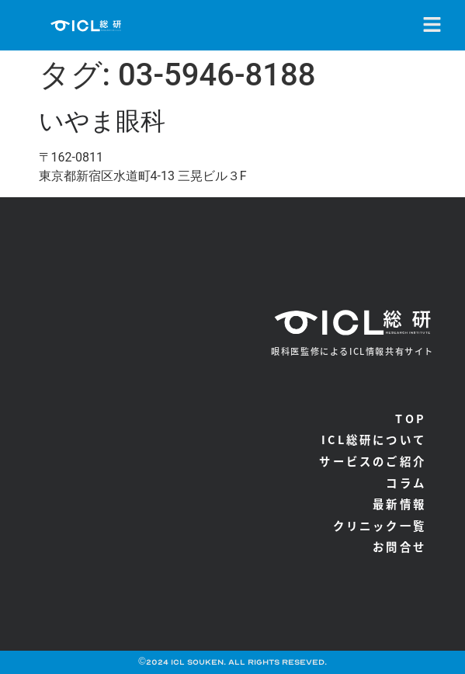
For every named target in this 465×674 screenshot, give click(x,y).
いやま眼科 (102, 121)
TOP (410, 418)
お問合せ (399, 546)
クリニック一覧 (379, 525)
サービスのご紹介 (372, 461)
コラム (406, 482)
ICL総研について (373, 439)
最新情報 (399, 503)
